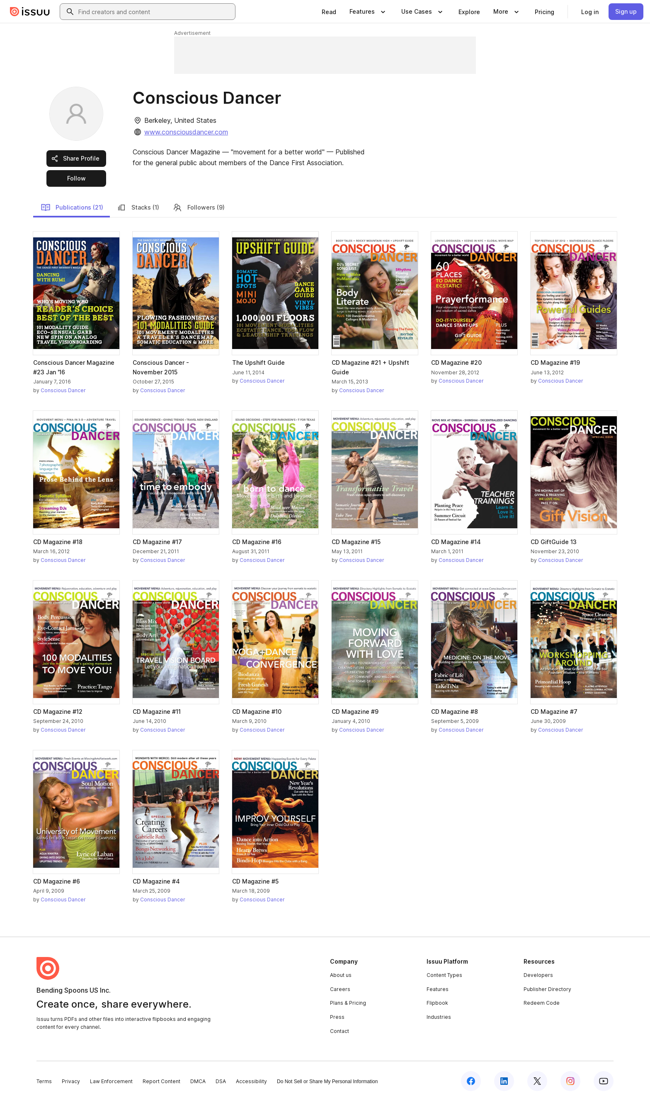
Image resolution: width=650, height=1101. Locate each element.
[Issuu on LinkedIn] (504, 1081)
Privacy (71, 1081)
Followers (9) (198, 207)
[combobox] (155, 12)
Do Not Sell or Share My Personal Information (327, 1081)
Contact (339, 1031)
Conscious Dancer (63, 390)
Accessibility (251, 1081)
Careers (340, 989)
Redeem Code (542, 1003)
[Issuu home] (30, 11)
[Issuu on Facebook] (471, 1081)
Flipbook (437, 1003)
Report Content (161, 1081)
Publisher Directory (547, 989)
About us (341, 975)
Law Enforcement (111, 1081)
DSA (221, 1081)
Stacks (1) (137, 207)
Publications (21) (72, 207)
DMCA (198, 1081)
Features (438, 989)
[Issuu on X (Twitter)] (537, 1081)
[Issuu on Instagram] (570, 1081)
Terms (44, 1081)
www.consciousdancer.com (186, 132)
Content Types (444, 975)
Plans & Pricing (348, 1003)
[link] (329, 11)
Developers (538, 975)
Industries (439, 1017)
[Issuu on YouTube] (604, 1081)
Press (337, 1017)
